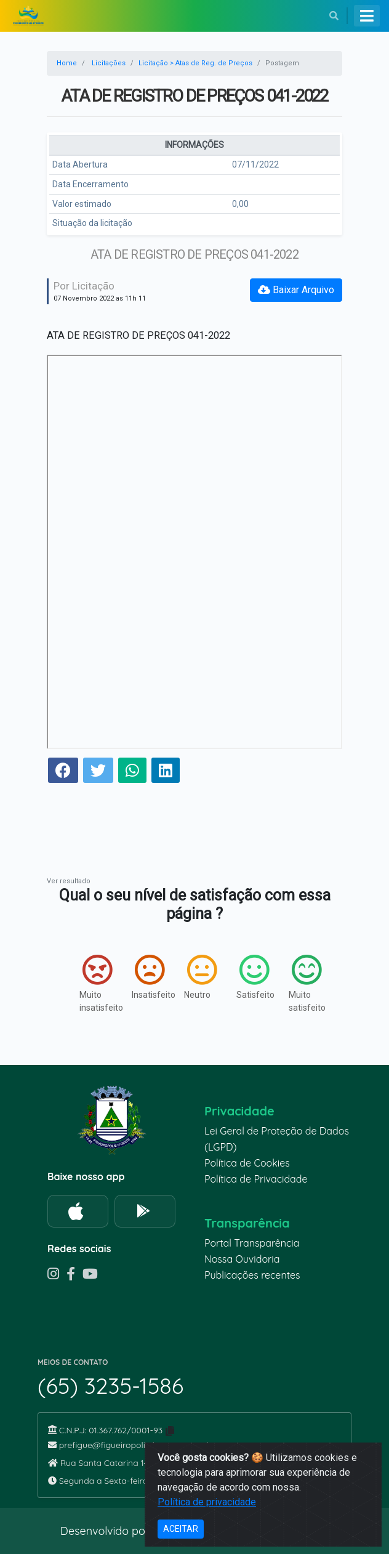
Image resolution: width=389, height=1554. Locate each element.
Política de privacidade (207, 1502)
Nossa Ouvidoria (241, 1259)
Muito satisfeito (302, 983)
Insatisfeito (145, 977)
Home (67, 63)
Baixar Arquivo (296, 290)
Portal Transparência (251, 1243)
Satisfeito (250, 977)
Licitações (109, 63)
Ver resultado (68, 881)
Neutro (198, 977)
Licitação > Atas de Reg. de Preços (195, 63)
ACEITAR (180, 1529)
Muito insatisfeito (93, 983)
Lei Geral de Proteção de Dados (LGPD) (276, 1139)
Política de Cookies (247, 1163)
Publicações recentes (252, 1275)
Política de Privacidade (256, 1179)
